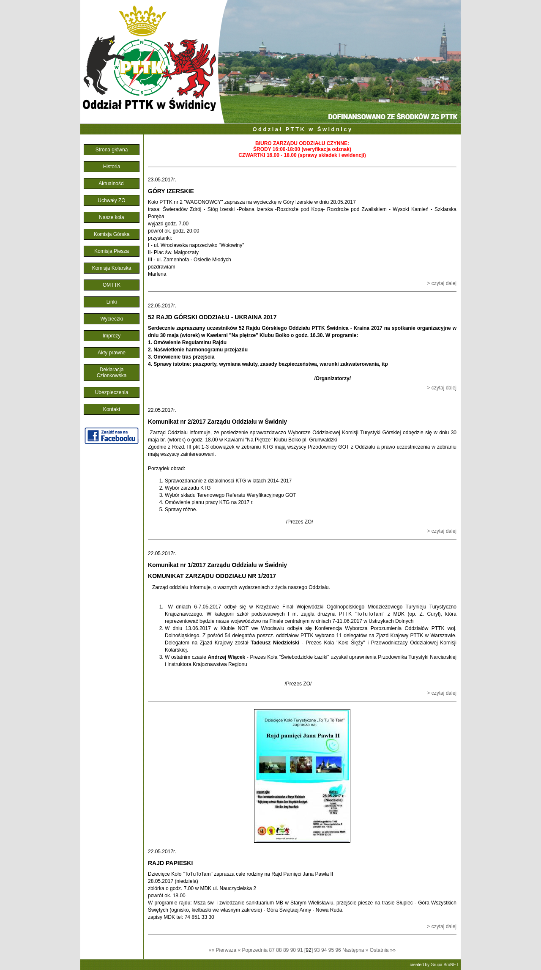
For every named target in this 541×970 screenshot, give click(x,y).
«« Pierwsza (222, 950)
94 (324, 950)
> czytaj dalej (441, 283)
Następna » (355, 950)
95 (332, 950)
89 (286, 950)
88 (279, 950)
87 (272, 950)
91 (300, 950)
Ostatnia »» (383, 950)
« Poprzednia (253, 950)
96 (338, 950)
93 (317, 950)
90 (294, 950)
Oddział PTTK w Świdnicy (302, 129)
